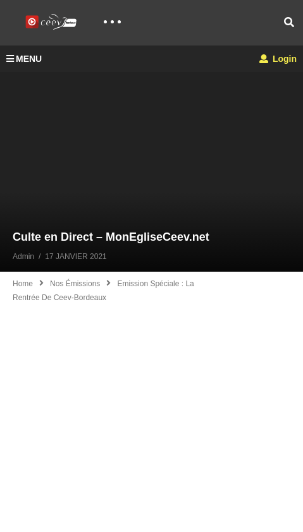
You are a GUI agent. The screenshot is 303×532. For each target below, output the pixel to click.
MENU (24, 59)
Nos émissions (75, 283)
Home (23, 283)
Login (278, 59)
